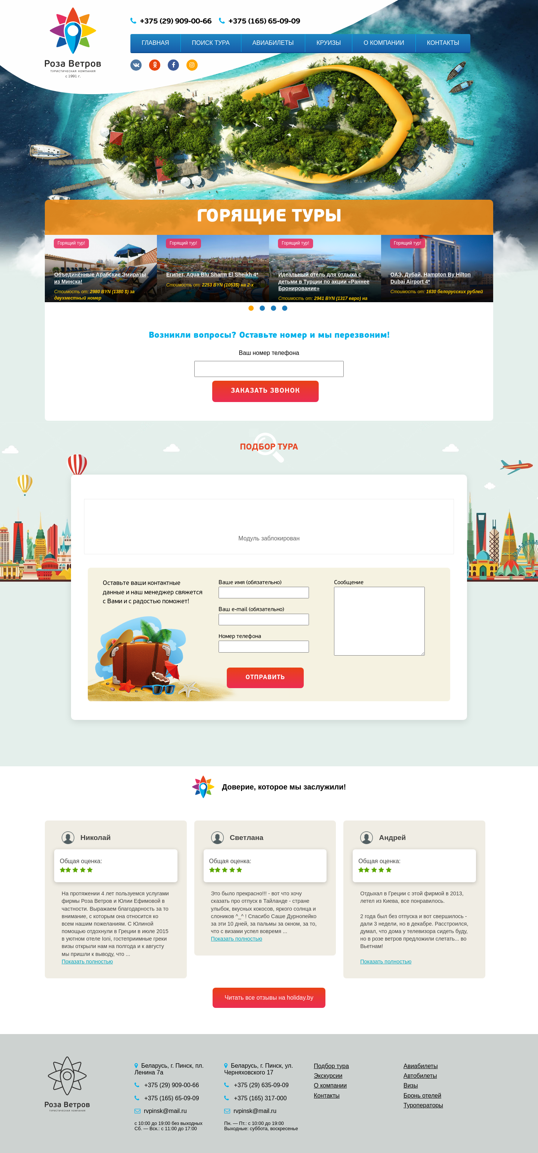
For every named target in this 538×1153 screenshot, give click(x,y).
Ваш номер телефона (269, 353)
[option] (101, 268)
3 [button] (273, 308)
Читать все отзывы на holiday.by (269, 997)
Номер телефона (269, 643)
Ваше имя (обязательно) (269, 589)
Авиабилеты (421, 1066)
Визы (411, 1085)
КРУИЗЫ (328, 43)
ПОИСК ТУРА (211, 43)
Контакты (327, 1095)
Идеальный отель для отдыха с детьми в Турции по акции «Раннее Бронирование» (324, 281)
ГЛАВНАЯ (155, 43)
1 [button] (251, 308)
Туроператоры (423, 1105)
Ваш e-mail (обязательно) (269, 616)
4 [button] (284, 308)
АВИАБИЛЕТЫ (273, 43)
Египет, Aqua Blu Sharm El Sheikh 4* (212, 274)
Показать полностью (87, 962)
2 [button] (262, 308)
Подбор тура (331, 1066)
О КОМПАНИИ (384, 43)
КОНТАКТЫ (443, 43)
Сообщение (384, 619)
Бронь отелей (422, 1095)
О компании (330, 1085)
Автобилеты (420, 1076)
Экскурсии (328, 1076)
